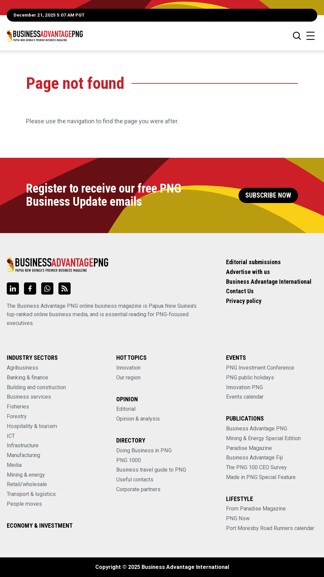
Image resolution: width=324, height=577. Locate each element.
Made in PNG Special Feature (261, 477)
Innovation (128, 368)
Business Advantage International (268, 281)
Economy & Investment (40, 525)
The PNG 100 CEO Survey (256, 467)
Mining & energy (26, 475)
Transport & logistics (31, 494)
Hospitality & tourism (32, 426)
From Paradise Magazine (256, 508)
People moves (24, 504)
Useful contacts (134, 479)
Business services (29, 397)
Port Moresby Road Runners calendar (270, 528)
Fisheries (18, 406)
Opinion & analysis (138, 419)
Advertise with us (248, 271)
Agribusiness (22, 368)
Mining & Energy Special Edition (263, 438)
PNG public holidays (250, 377)
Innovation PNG (244, 387)
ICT (11, 436)
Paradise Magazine (249, 448)
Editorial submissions (253, 262)
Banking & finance (27, 377)
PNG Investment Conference (260, 368)
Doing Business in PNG (144, 450)
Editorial (125, 409)
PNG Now (238, 518)
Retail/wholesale (27, 484)
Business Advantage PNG (256, 428)
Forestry (17, 416)
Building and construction (36, 387)
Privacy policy (243, 300)
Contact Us (240, 291)
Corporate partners (138, 489)
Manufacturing (23, 455)
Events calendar (245, 397)
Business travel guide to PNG (151, 470)
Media (14, 465)
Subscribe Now (268, 195)
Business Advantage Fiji (254, 457)
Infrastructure (23, 445)
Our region (128, 377)
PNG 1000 (128, 460)
